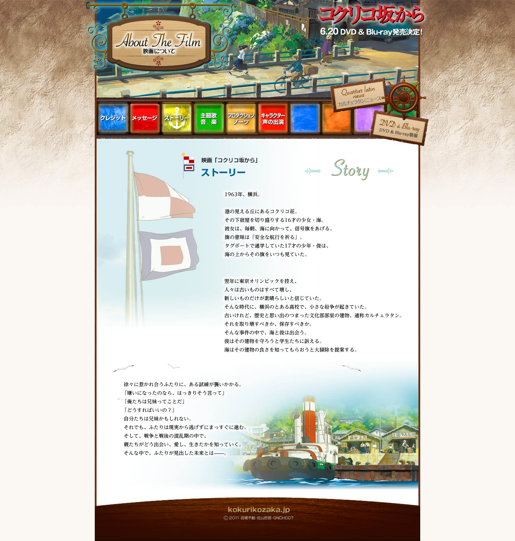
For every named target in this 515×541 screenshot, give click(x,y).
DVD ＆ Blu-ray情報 (399, 129)
